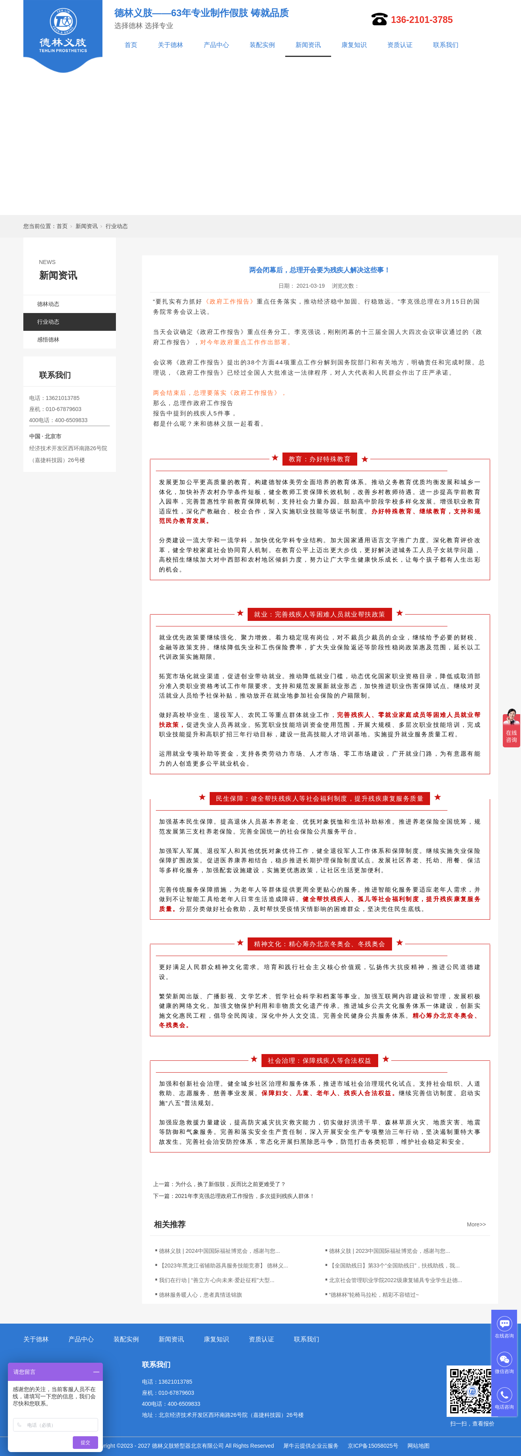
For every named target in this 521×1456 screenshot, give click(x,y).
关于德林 (170, 44)
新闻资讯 (308, 44)
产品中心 (216, 44)
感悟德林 (48, 339)
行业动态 (117, 226)
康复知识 (354, 44)
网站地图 (418, 1446)
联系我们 (445, 44)
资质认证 (400, 44)
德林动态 (48, 304)
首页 (131, 44)
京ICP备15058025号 (373, 1446)
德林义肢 (220, 423)
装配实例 (262, 44)
